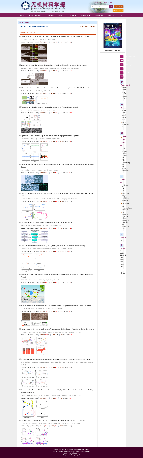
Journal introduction (36, 15)
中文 (120, 15)
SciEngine (125, 203)
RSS (123, 127)
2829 (121, 262)
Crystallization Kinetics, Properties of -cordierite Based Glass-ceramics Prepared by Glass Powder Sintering (56, 359)
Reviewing (73, 15)
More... (121, 145)
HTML (52, 42)
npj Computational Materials (127, 208)
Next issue (92, 27)
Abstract (42, 42)
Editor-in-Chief (122, 69)
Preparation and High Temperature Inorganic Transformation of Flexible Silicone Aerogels (49, 107)
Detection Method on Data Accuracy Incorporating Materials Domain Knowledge (47, 222)
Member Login (122, 65)
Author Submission (122, 57)
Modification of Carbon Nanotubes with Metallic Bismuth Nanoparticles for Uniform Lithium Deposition (56, 306)
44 (122, 266)
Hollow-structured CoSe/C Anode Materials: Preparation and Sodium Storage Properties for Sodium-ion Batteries (57, 329)
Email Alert (111, 15)
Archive (117, 50)
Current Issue (109, 50)
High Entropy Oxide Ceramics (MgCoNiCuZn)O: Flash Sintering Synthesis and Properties (50, 136)
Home (22, 15)
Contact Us (99, 15)
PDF (61, 42)
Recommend (86, 15)
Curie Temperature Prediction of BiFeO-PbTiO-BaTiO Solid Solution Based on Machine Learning (53, 245)
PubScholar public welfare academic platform (126, 197)
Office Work (122, 73)
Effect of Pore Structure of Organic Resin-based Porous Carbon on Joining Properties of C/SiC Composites (55, 88)
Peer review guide (122, 77)
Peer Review (122, 61)
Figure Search (118, 10)
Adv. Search (119, 7)
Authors (61, 15)
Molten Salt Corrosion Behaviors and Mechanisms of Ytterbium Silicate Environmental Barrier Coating (54, 65)
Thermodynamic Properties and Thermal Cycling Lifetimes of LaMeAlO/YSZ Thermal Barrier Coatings (55, 36)
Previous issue (83, 27)
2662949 (121, 255)
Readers (50, 15)
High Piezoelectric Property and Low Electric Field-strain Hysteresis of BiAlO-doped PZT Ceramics (53, 420)
